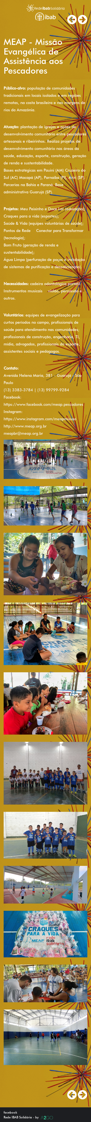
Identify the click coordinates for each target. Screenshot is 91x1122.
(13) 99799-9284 (53, 390)
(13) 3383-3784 (18, 390)
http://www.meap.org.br (25, 426)
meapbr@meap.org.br (23, 433)
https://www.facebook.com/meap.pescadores (43, 404)
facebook (10, 1112)
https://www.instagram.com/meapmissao (40, 419)
